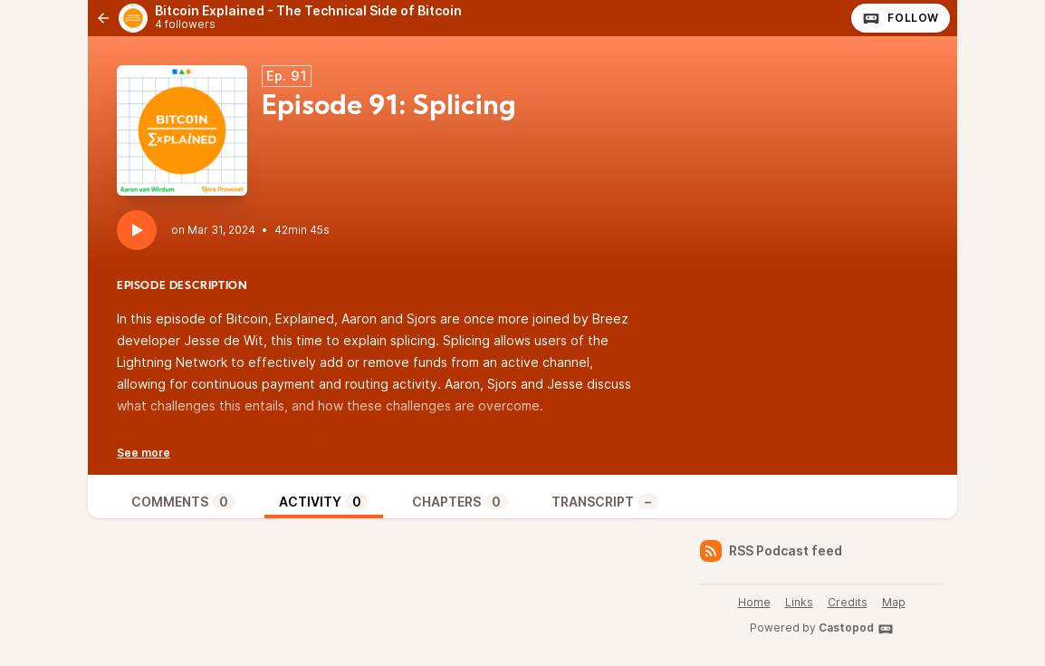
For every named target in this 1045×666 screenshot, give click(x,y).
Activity (324, 501)
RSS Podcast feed (771, 551)
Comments (183, 501)
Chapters (460, 501)
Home (754, 602)
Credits (848, 602)
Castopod (856, 629)
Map (894, 602)
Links (799, 602)
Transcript (604, 501)
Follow (900, 18)
